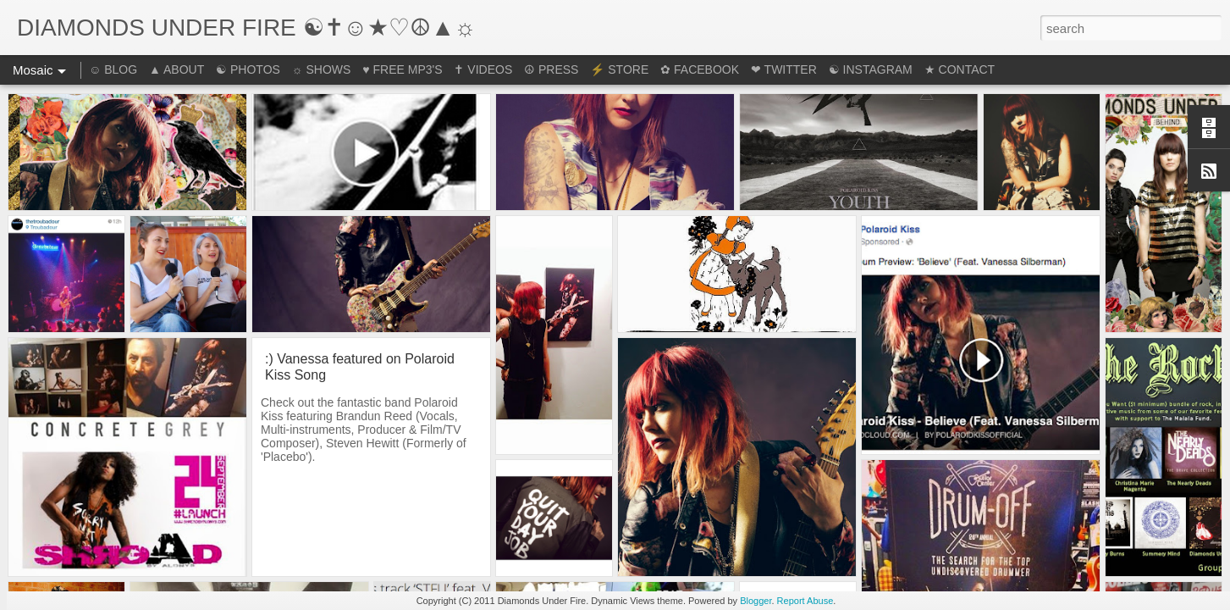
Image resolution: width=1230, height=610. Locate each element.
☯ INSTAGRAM (871, 69)
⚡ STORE (619, 69)
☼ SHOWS (321, 69)
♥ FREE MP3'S (402, 69)
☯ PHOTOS (248, 69)
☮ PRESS (551, 69)
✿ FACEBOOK (699, 69)
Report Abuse (805, 601)
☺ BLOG (113, 69)
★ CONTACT (960, 69)
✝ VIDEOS (483, 69)
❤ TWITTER (784, 69)
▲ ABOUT (176, 69)
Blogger (755, 601)
